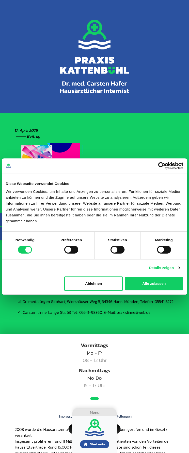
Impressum (67, 416)
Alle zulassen (154, 283)
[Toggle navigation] (94, 412)
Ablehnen (93, 283)
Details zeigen (161, 268)
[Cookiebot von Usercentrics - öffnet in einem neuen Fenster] (161, 165)
